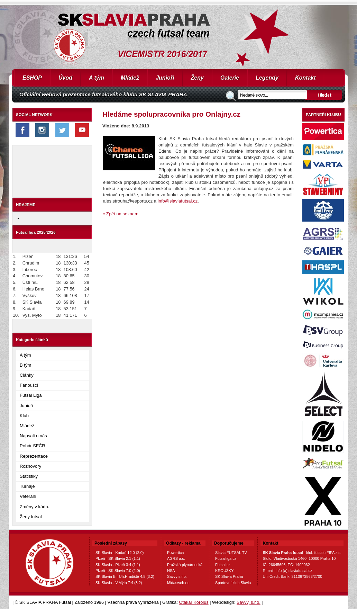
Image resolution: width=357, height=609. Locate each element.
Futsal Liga (31, 395)
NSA (171, 570)
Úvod (65, 78)
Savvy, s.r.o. (248, 602)
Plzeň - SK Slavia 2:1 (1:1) (117, 558)
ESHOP (32, 78)
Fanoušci (29, 385)
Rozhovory (30, 466)
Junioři (165, 78)
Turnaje (27, 486)
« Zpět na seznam (120, 213)
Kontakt (305, 78)
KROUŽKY (224, 570)
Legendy (267, 78)
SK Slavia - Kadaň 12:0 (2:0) (119, 552)
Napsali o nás (33, 435)
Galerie (229, 78)
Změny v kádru (34, 506)
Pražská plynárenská (184, 565)
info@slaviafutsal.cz (178, 201)
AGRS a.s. (176, 558)
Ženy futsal (31, 516)
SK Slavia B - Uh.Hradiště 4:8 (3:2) (124, 576)
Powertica (175, 552)
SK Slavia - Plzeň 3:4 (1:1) (117, 565)
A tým (96, 78)
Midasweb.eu (178, 583)
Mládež (130, 78)
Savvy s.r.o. (177, 576)
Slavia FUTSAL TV (231, 552)
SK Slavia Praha (229, 576)
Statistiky (29, 476)
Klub (24, 415)
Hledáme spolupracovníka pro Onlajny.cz (171, 114)
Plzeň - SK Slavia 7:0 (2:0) (117, 570)
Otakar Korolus (193, 602)
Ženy (197, 78)
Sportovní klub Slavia (233, 583)
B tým (25, 365)
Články (27, 375)
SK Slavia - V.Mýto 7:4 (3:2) (118, 583)
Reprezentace (34, 456)
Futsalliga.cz (225, 558)
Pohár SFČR (32, 445)
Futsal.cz (222, 565)
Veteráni (28, 496)
